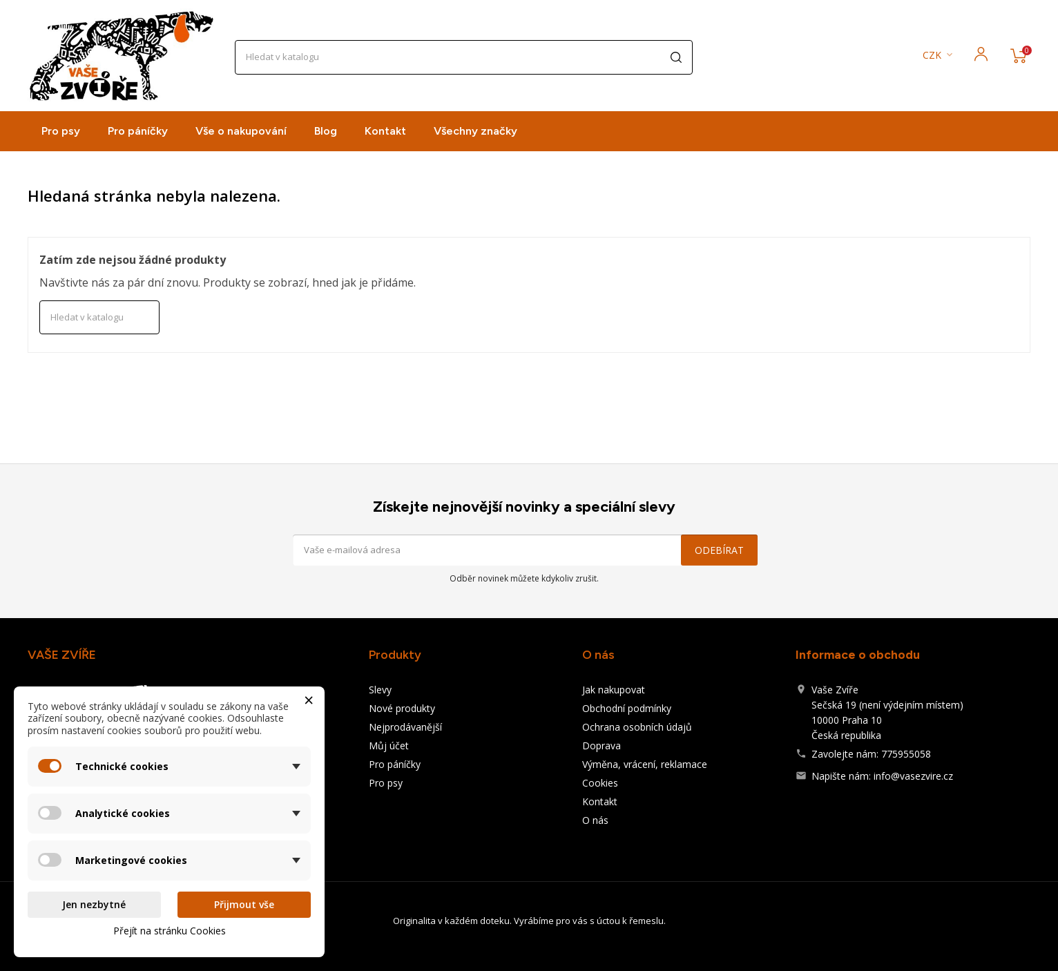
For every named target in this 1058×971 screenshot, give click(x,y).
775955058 (906, 753)
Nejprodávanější (405, 726)
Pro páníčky (138, 130)
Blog (325, 130)
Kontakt (385, 130)
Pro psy (60, 130)
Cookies (600, 782)
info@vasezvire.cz (913, 775)
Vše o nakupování (241, 130)
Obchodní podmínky (626, 708)
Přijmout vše (244, 904)
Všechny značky (475, 130)
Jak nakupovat (613, 689)
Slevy (380, 689)
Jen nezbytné (94, 904)
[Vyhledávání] (464, 57)
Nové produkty (402, 708)
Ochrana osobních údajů (637, 726)
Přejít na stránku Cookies (169, 930)
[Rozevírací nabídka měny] (939, 55)
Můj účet (389, 745)
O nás (595, 820)
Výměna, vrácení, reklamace (644, 764)
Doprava (601, 745)
